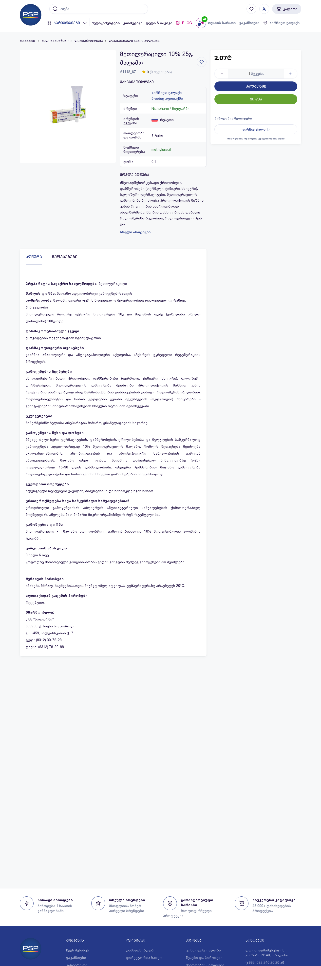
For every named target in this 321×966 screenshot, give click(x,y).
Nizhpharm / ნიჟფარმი (170, 108)
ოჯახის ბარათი (222, 23)
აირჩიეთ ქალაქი (166, 93)
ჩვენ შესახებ (77, 950)
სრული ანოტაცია (135, 232)
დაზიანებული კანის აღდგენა (134, 41)
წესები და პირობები (204, 957)
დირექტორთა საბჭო (144, 957)
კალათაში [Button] (256, 86)
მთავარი (28, 41)
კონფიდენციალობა (203, 950)
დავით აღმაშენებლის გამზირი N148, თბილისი (266, 952)
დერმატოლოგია (89, 41)
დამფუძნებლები (140, 950)
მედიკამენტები (106, 23)
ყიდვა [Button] (256, 99)
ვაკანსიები (249, 23)
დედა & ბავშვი (159, 23)
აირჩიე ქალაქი (255, 129)
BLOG (184, 23)
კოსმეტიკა (132, 23)
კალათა (286, 8)
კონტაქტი (254, 940)
